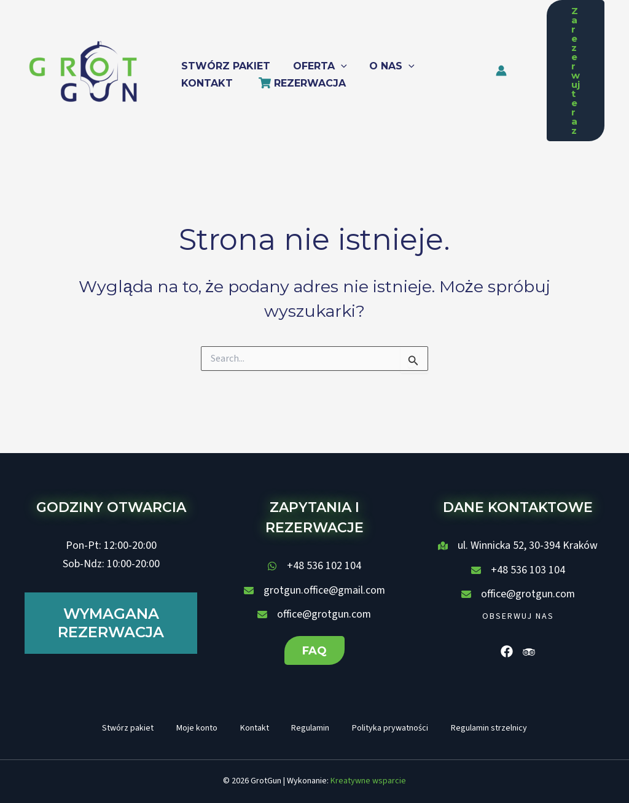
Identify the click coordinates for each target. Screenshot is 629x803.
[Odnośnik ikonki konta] (514, 70)
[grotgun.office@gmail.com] (314, 589)
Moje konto (193, 727)
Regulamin (311, 727)
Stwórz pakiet (123, 727)
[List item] (507, 650)
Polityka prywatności (393, 727)
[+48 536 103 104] (518, 569)
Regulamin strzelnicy (494, 727)
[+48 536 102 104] (314, 565)
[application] (336, 62)
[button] (316, 62)
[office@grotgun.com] (314, 613)
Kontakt (253, 727)
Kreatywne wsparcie (368, 781)
